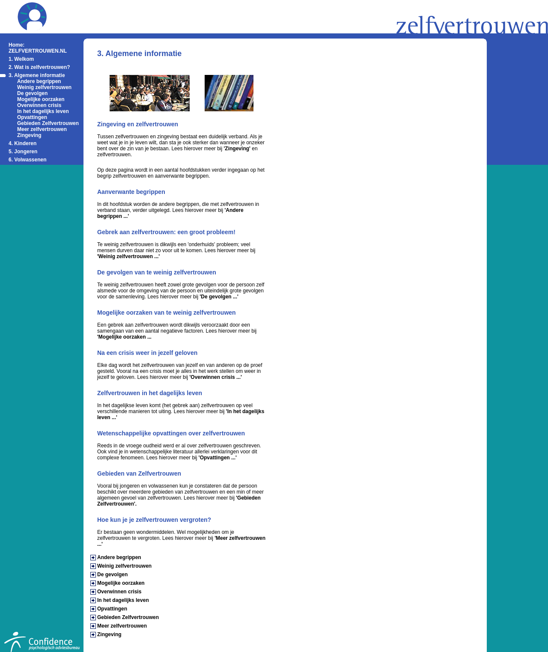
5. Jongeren (23, 152)
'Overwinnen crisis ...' (215, 377)
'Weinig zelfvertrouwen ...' (128, 256)
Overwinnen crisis (39, 105)
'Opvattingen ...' (218, 458)
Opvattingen (32, 117)
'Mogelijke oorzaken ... (124, 337)
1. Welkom (21, 59)
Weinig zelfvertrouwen (44, 87)
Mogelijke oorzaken (41, 99)
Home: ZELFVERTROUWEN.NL (38, 48)
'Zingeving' (237, 149)
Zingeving (29, 135)
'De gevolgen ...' (219, 297)
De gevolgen (32, 93)
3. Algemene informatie (37, 75)
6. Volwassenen (27, 160)
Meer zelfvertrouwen (42, 129)
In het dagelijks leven (43, 111)
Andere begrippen (39, 81)
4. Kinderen (22, 143)
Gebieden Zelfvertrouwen (48, 123)
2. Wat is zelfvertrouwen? (39, 67)
